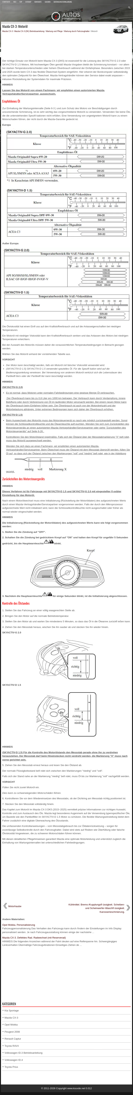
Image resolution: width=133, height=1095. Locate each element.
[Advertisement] (66, 46)
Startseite (6, 2)
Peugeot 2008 (12, 1031)
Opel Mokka (11, 1024)
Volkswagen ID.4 (14, 1060)
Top (20, 2)
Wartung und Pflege (54, 31)
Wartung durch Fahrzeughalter (77, 31)
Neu (14, 2)
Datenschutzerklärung (63, 2)
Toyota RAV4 (12, 1045)
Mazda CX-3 (7, 31)
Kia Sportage (12, 1010)
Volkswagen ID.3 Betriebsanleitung (23, 1052)
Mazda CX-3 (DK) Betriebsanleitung (29, 31)
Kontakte (38, 2)
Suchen (47, 2)
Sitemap (28, 2)
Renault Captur (13, 1038)
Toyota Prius (11, 1067)
